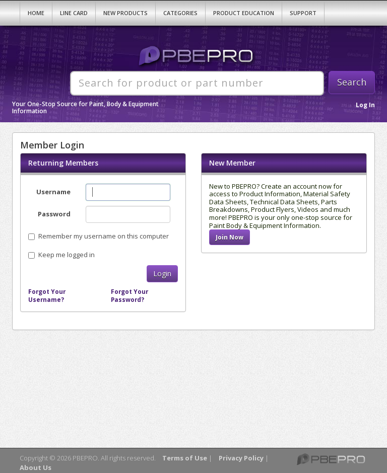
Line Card (74, 13)
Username (53, 191)
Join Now (229, 237)
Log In (365, 105)
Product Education (243, 13)
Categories (180, 13)
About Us (35, 467)
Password (54, 213)
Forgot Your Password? (129, 295)
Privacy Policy (241, 457)
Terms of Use (184, 457)
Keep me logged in (66, 254)
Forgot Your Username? (47, 295)
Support (303, 13)
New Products (125, 13)
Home (36, 13)
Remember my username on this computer (98, 236)
